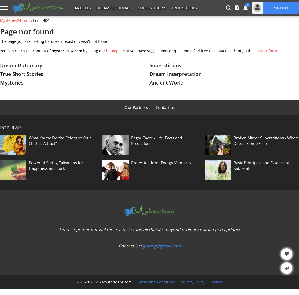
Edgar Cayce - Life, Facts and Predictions (156, 140)
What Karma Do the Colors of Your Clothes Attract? (60, 140)
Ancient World (167, 82)
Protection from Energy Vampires (161, 162)
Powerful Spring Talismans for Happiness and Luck (56, 165)
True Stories (184, 7)
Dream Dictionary (114, 7)
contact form (266, 50)
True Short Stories (21, 74)
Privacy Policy (192, 282)
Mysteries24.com (15, 20)
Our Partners (136, 107)
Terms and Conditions (156, 282)
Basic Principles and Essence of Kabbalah (261, 165)
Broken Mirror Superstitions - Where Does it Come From (266, 140)
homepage (115, 50)
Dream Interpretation (176, 74)
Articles (82, 7)
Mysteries (11, 82)
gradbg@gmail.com (161, 246)
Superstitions (152, 7)
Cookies (216, 282)
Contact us (165, 107)
